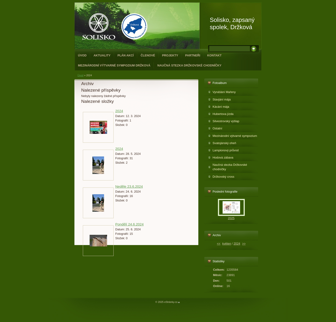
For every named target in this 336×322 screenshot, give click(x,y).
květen (226, 243)
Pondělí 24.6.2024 (129, 224)
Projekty (170, 55)
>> (243, 243)
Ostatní (217, 128)
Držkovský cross (223, 176)
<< (218, 243)
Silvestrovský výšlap (226, 121)
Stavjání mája (222, 99)
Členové (148, 55)
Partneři (192, 55)
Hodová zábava (223, 157)
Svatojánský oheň (224, 143)
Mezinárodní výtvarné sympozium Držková (114, 65)
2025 (231, 218)
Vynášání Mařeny (224, 92)
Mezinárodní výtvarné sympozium (235, 136)
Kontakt (214, 55)
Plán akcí (126, 55)
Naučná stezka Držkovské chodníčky (189, 65)
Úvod (82, 55)
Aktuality (102, 55)
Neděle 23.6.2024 (129, 186)
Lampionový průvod (226, 150)
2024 (119, 111)
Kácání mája (221, 106)
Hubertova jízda (223, 114)
